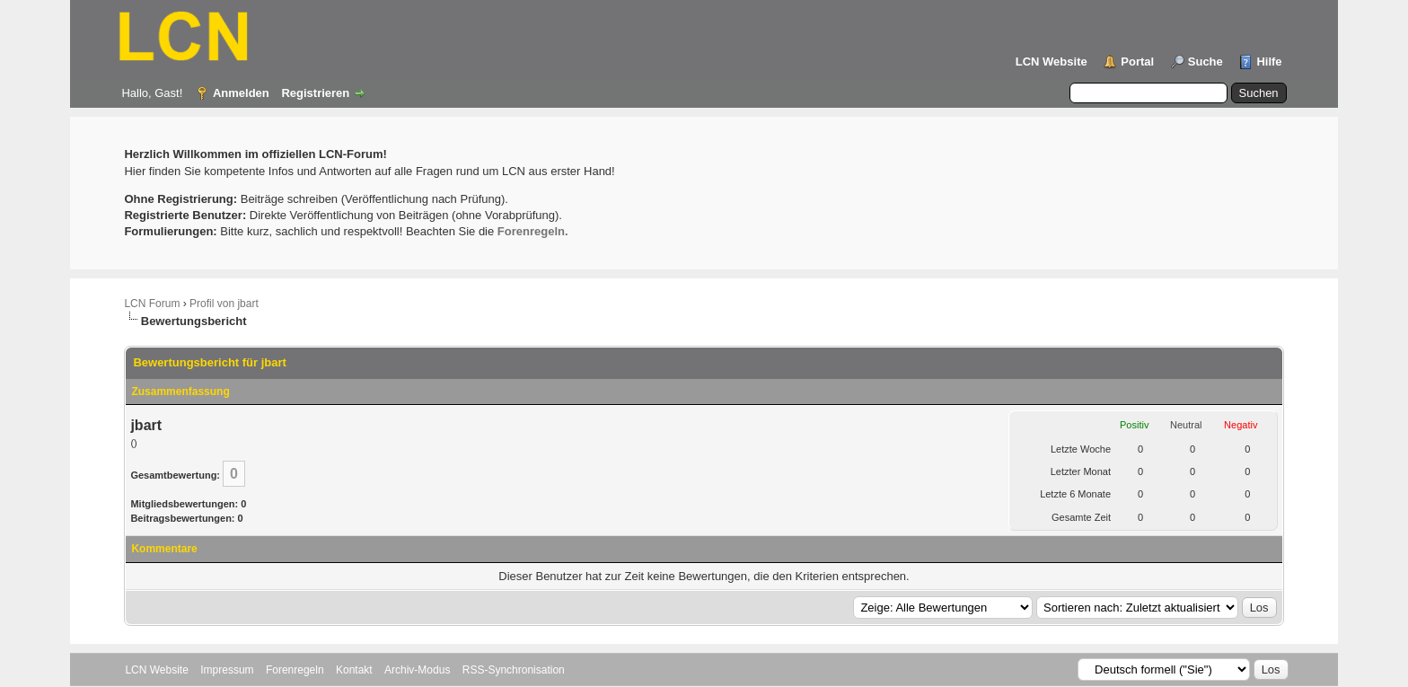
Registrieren (315, 93)
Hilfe (1268, 61)
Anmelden (241, 93)
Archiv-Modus (417, 670)
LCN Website (1051, 61)
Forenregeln (295, 670)
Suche (1205, 61)
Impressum (226, 670)
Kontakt (354, 670)
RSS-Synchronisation (513, 670)
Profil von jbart (224, 303)
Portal (1137, 61)
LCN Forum (152, 303)
